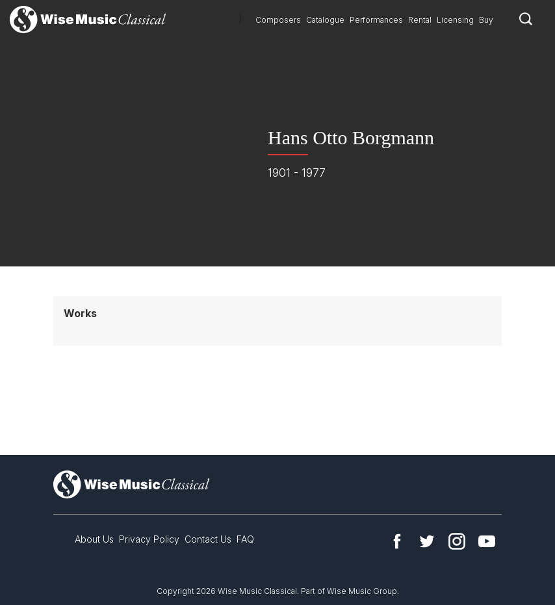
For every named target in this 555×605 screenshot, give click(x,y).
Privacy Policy (149, 539)
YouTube (486, 541)
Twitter (427, 541)
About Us (94, 539)
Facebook (397, 541)
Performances (376, 20)
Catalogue (325, 20)
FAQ (245, 539)
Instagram (456, 541)
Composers (278, 20)
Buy (486, 20)
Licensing (455, 20)
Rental (420, 20)
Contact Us (208, 539)
